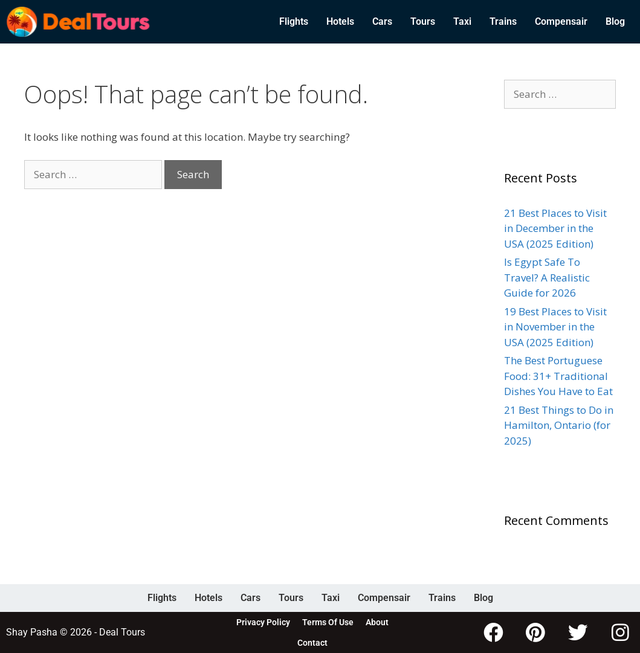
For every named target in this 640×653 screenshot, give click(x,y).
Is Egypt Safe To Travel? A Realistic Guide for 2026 (547, 277)
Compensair (561, 21)
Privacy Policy (263, 622)
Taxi (462, 21)
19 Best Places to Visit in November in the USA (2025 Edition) (555, 326)
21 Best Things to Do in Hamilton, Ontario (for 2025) (558, 425)
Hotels (340, 21)
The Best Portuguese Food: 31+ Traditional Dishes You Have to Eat (558, 375)
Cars (382, 21)
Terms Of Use (328, 622)
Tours (422, 21)
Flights (293, 21)
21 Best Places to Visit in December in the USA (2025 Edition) (555, 228)
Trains (503, 21)
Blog (615, 21)
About (377, 622)
